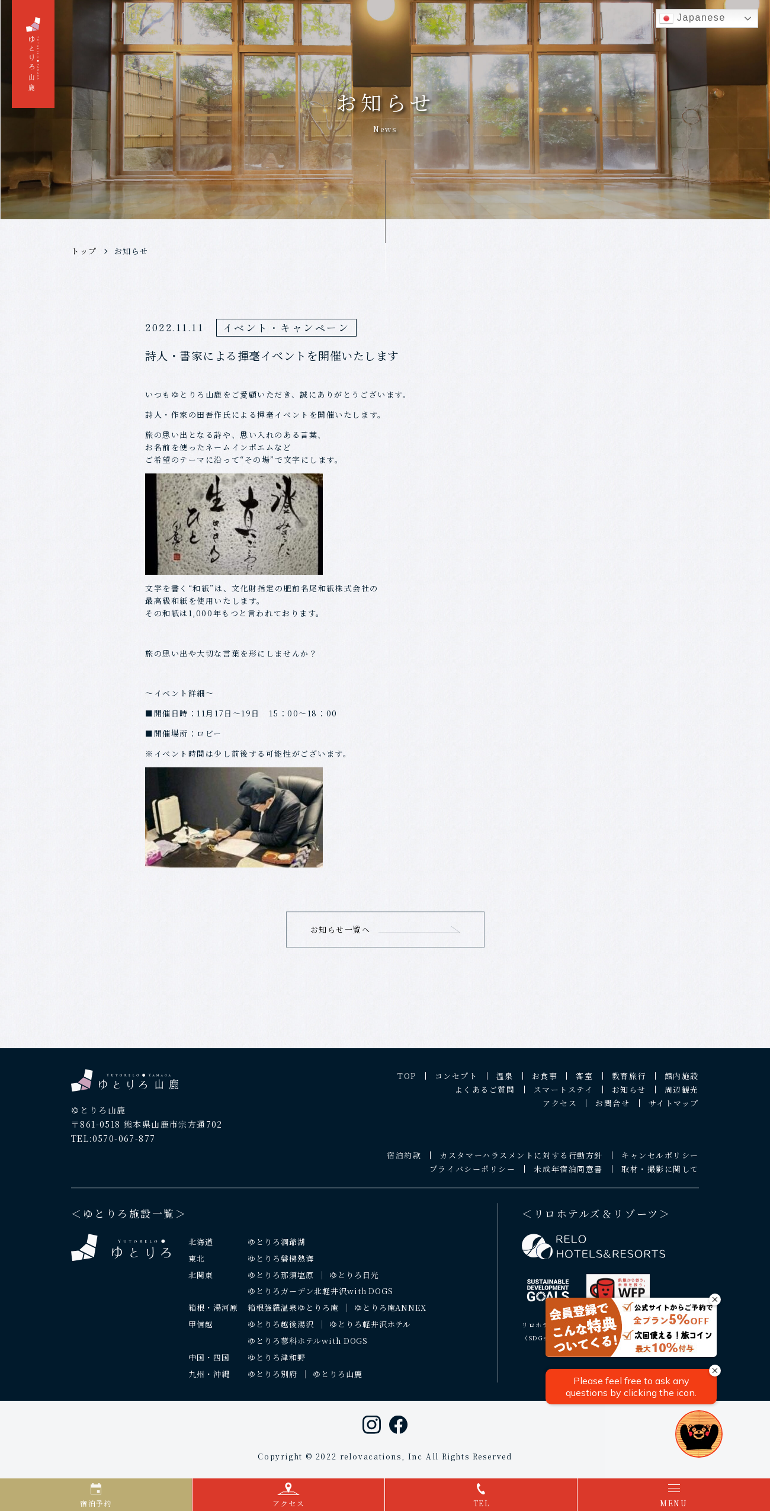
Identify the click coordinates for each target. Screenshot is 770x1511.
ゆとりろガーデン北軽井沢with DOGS (320, 1296)
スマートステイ (563, 1094)
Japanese (692, 18)
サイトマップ (674, 1108)
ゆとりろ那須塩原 (281, 1280)
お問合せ (612, 1108)
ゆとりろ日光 (354, 1280)
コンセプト (456, 1081)
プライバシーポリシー (472, 1174)
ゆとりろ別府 (272, 1379)
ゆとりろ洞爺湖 (277, 1247)
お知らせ (131, 251)
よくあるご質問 (485, 1094)
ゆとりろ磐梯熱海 (281, 1263)
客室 (584, 1081)
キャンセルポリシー (660, 1160)
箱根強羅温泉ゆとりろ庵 (293, 1313)
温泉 (505, 1081)
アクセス (560, 1108)
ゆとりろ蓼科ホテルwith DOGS (308, 1346)
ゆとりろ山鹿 (337, 1379)
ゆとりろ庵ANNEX (390, 1313)
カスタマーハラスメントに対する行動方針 (521, 1160)
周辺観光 (682, 1094)
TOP (406, 1081)
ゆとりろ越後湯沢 (281, 1330)
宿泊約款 (404, 1160)
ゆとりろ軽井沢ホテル (370, 1330)
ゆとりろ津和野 (277, 1363)
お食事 (545, 1081)
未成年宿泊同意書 (568, 1174)
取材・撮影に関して (660, 1174)
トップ (84, 251)
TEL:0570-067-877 (113, 1144)
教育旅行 (629, 1081)
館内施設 (682, 1081)
